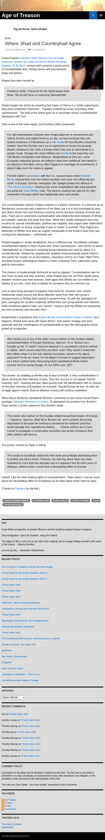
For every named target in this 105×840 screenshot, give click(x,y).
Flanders (20, 488)
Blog (8, 38)
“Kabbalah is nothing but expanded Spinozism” (26, 608)
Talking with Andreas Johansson (18, 626)
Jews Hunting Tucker (12, 668)
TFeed (7, 803)
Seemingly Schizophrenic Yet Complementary (25, 620)
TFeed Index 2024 (11, 590)
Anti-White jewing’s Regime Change (20, 680)
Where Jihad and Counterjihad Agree (43, 43)
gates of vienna (80, 501)
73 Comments (38, 50)
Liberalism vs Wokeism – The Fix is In (21, 674)
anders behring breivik (16, 501)
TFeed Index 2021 (11, 632)
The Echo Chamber (12, 824)
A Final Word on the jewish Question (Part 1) (24, 579)
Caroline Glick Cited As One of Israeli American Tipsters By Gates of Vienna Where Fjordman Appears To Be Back (34, 62)
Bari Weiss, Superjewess (14, 656)
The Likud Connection (21, 187)
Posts (6, 806)
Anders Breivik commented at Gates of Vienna (65, 317)
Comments (9, 809)
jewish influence (13, 505)
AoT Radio (9, 800)
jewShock (7, 650)
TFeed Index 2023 (11, 596)
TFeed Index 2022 (11, 614)
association (33, 175)
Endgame (7, 662)
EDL (53, 175)
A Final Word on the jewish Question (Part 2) (24, 573)
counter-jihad (41, 501)
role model (58, 142)
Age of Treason (21, 15)
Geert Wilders (31, 190)
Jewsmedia (7, 827)
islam (96, 501)
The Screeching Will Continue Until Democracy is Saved (30, 638)
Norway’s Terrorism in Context (30, 401)
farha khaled (60, 501)
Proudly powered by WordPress (16, 836)
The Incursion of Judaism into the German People (27, 567)
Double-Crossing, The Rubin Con (19, 644)
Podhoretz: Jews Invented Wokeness (21, 602)
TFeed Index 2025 (11, 584)
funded (65, 153)
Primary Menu (101, 15)
